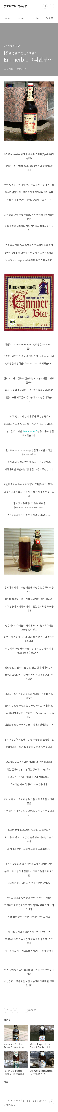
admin (21, 18)
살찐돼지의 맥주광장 (15, 6)
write (35, 18)
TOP (51, 1101)
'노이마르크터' (30, 431)
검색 (45, 6)
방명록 (49, 18)
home (7, 18)
